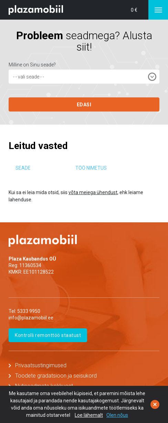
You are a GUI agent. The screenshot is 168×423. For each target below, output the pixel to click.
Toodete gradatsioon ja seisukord (56, 375)
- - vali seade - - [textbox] (28, 77)
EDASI (84, 104)
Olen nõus (117, 415)
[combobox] (84, 77)
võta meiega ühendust (93, 192)
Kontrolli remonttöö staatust (48, 335)
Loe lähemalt (89, 415)
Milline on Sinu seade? (32, 64)
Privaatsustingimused (40, 365)
